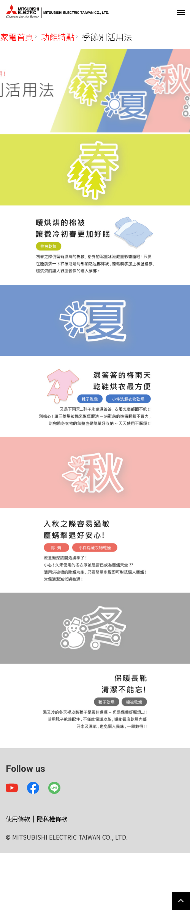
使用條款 (18, 818)
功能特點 (57, 36)
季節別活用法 (107, 36)
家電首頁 (16, 36)
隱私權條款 (52, 818)
